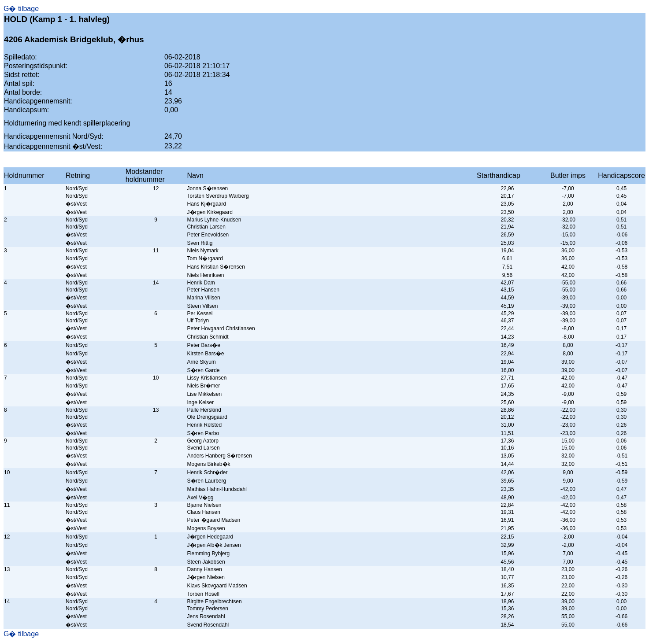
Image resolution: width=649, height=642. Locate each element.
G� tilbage (21, 8)
